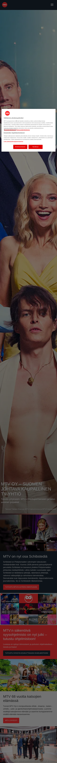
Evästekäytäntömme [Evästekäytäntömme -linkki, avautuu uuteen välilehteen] (10, 130)
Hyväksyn (36, 146)
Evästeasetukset (20, 146)
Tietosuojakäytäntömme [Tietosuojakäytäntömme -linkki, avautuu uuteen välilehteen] (23, 130)
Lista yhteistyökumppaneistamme (13, 141)
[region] (28, 130)
